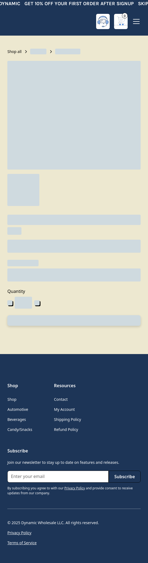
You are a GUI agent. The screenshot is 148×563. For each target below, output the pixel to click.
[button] (121, 21)
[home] (29, 21)
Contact (61, 399)
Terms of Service (22, 542)
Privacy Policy (19, 532)
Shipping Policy (67, 419)
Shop (11, 399)
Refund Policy (66, 429)
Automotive (17, 409)
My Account (64, 409)
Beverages (16, 419)
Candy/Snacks (19, 429)
